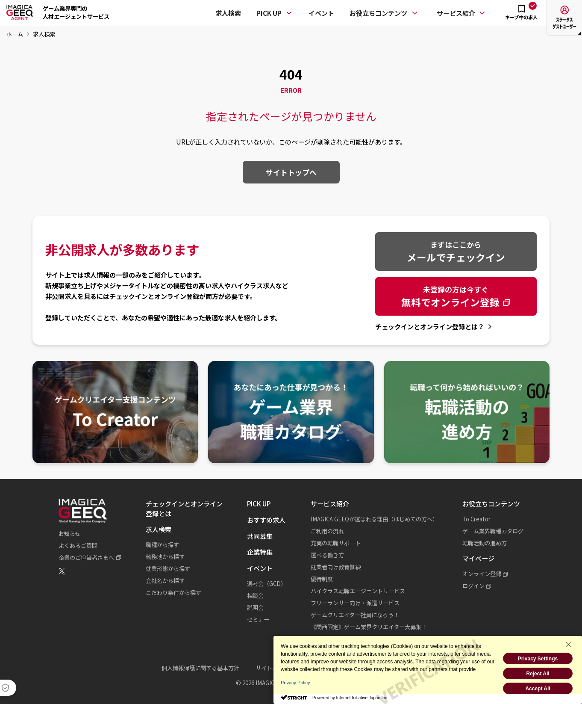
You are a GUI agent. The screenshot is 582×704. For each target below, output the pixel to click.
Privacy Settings (538, 659)
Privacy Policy (295, 682)
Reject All (537, 674)
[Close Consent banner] (568, 644)
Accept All (537, 689)
